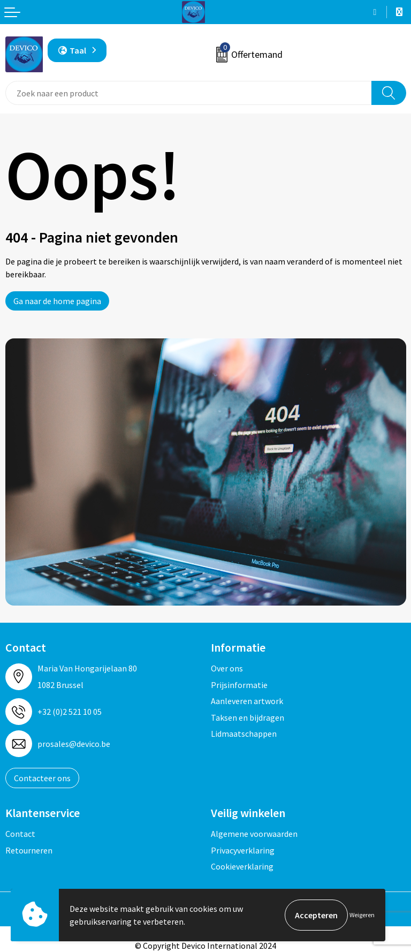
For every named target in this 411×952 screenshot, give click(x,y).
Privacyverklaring (243, 850)
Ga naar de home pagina (57, 301)
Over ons (227, 668)
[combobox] (188, 93)
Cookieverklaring (242, 866)
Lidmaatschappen (244, 733)
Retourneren (28, 850)
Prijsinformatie (239, 684)
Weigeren (362, 915)
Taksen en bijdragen (247, 717)
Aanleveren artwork (247, 701)
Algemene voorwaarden (254, 833)
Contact (20, 833)
